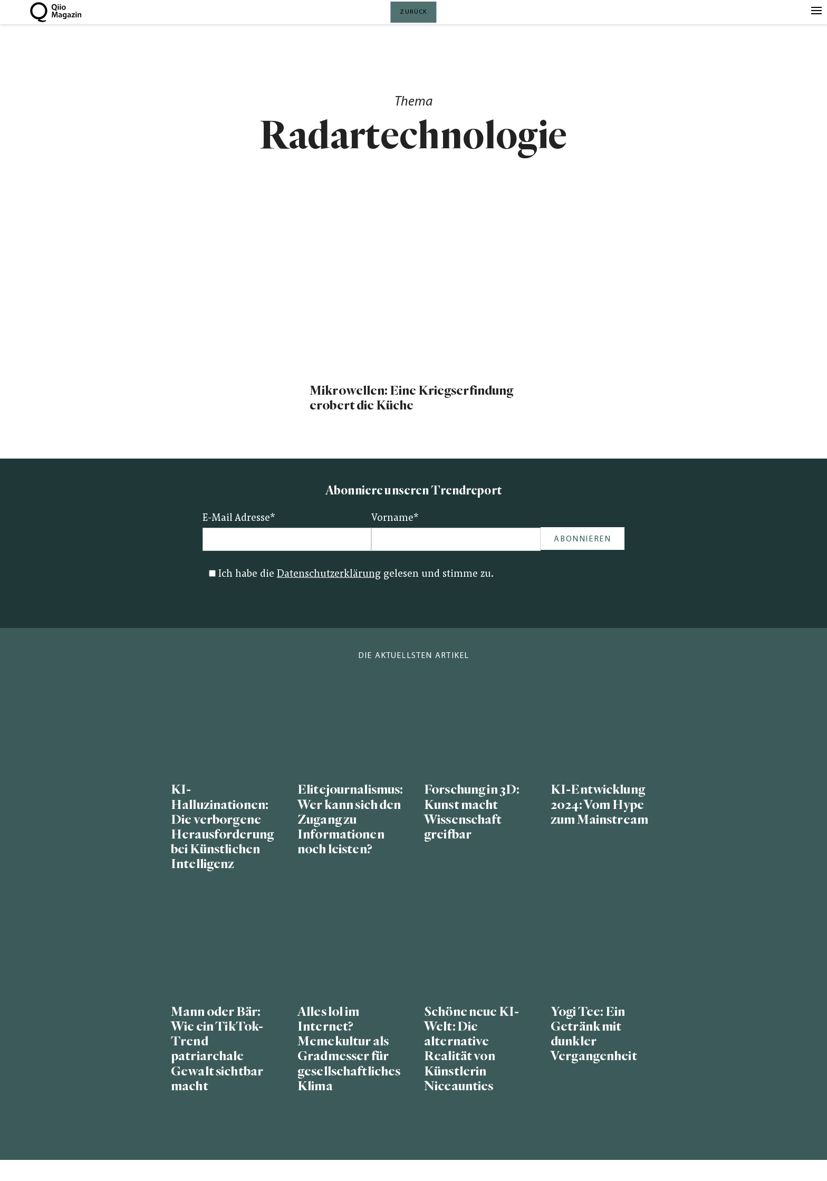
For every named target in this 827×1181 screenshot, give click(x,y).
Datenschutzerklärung (329, 574)
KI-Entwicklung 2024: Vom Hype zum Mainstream (599, 804)
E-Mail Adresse (239, 518)
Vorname (395, 518)
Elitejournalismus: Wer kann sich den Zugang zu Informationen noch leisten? (350, 819)
